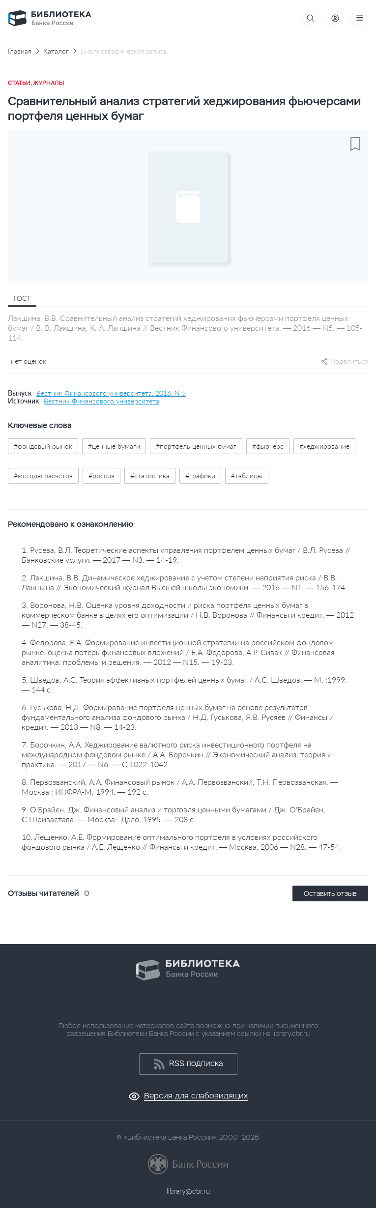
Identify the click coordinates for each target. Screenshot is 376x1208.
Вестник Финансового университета (101, 401)
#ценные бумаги (114, 446)
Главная (19, 51)
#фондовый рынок (43, 446)
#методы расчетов (43, 475)
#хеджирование (324, 446)
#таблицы (246, 475)
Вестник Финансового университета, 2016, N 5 (111, 393)
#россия (101, 475)
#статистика (150, 475)
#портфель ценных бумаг (196, 446)
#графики (200, 475)
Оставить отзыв (330, 893)
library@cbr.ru (188, 1191)
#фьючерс (268, 446)
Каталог (56, 51)
